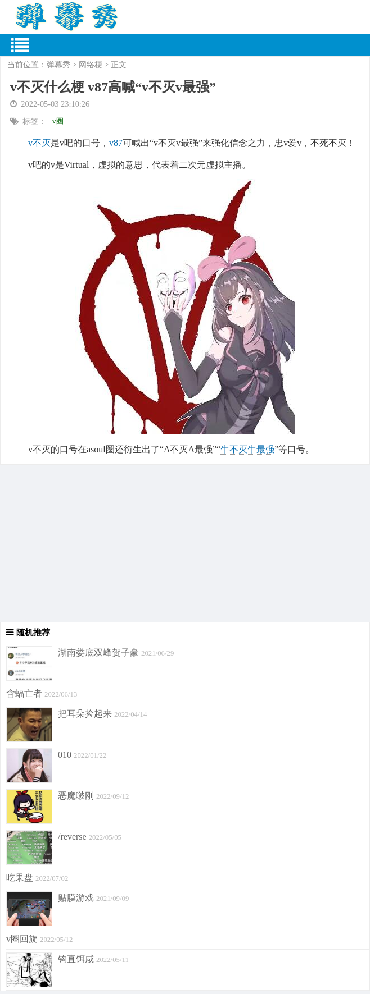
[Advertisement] (185, 543)
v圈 (57, 121)
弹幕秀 (58, 65)
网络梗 (90, 65)
